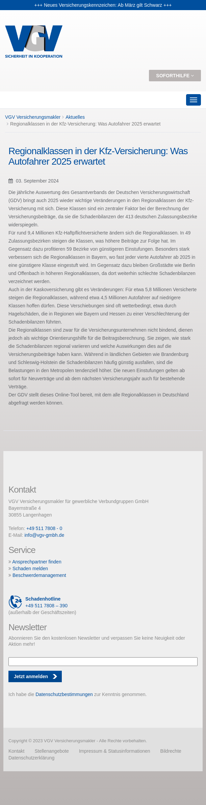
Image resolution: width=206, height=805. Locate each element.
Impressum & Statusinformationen (114, 751)
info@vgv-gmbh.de (44, 535)
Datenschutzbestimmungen (64, 694)
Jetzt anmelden (31, 676)
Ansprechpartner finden (36, 561)
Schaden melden (30, 568)
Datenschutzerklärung (31, 757)
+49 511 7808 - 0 (44, 528)
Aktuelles (75, 117)
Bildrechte (170, 751)
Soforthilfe (175, 75)
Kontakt (16, 751)
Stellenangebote (51, 751)
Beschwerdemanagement (39, 575)
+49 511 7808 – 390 (38, 602)
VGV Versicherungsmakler (32, 117)
